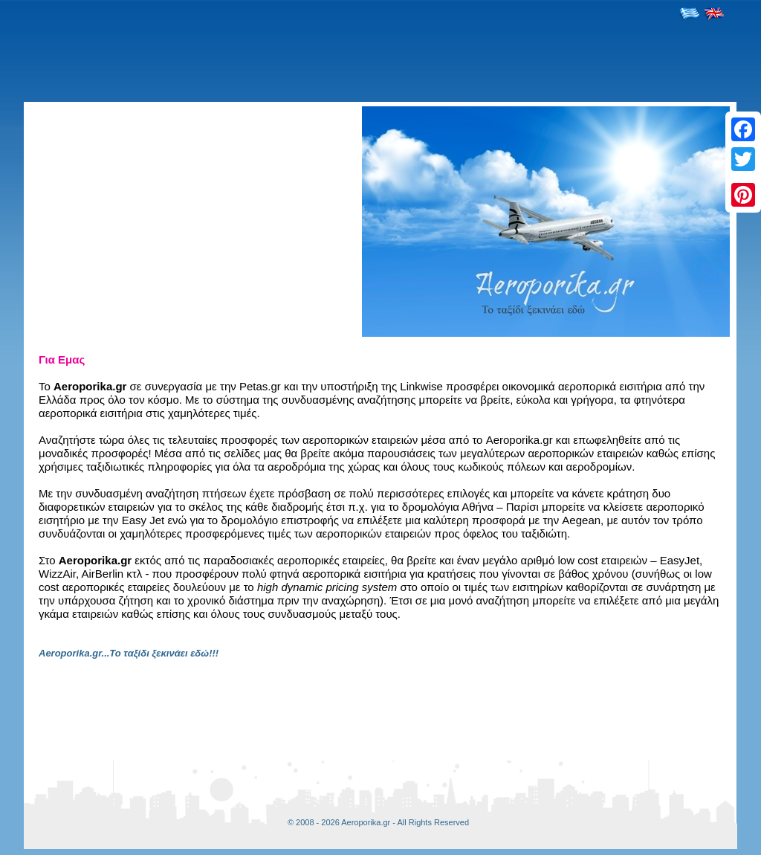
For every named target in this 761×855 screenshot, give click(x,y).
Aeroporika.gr (365, 822)
